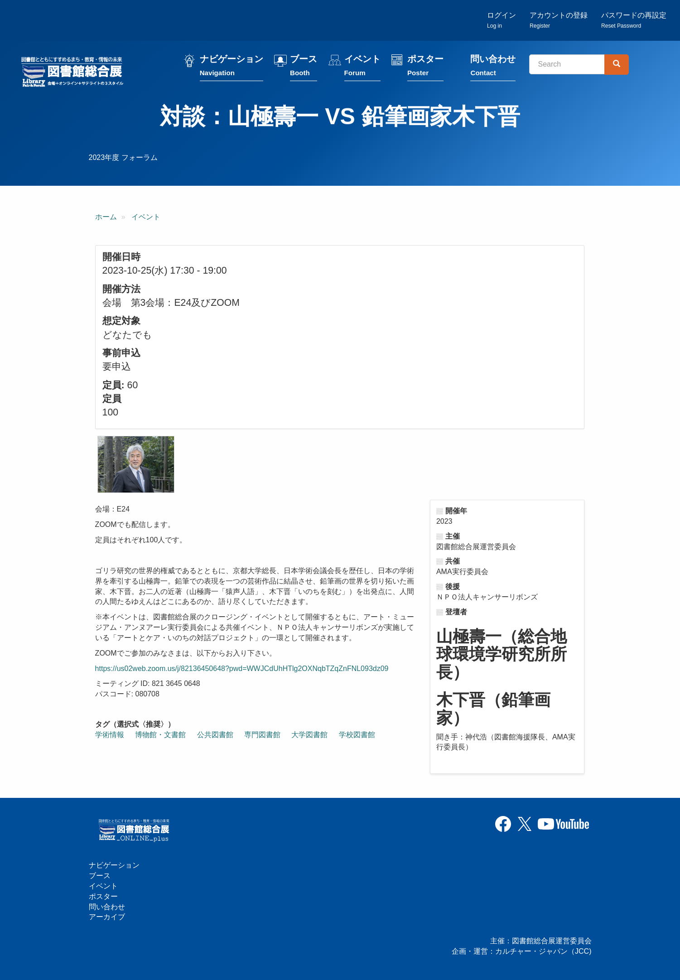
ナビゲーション (233, 69)
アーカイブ (107, 917)
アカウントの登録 (559, 20)
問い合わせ (495, 69)
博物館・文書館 (160, 735)
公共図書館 (215, 735)
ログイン (501, 20)
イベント (364, 69)
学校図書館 (357, 735)
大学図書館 (309, 735)
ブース (305, 69)
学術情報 (109, 735)
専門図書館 (262, 735)
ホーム (106, 218)
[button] (135, 465)
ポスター (428, 69)
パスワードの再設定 (633, 20)
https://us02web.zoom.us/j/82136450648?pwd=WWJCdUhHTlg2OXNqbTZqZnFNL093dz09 (242, 669)
